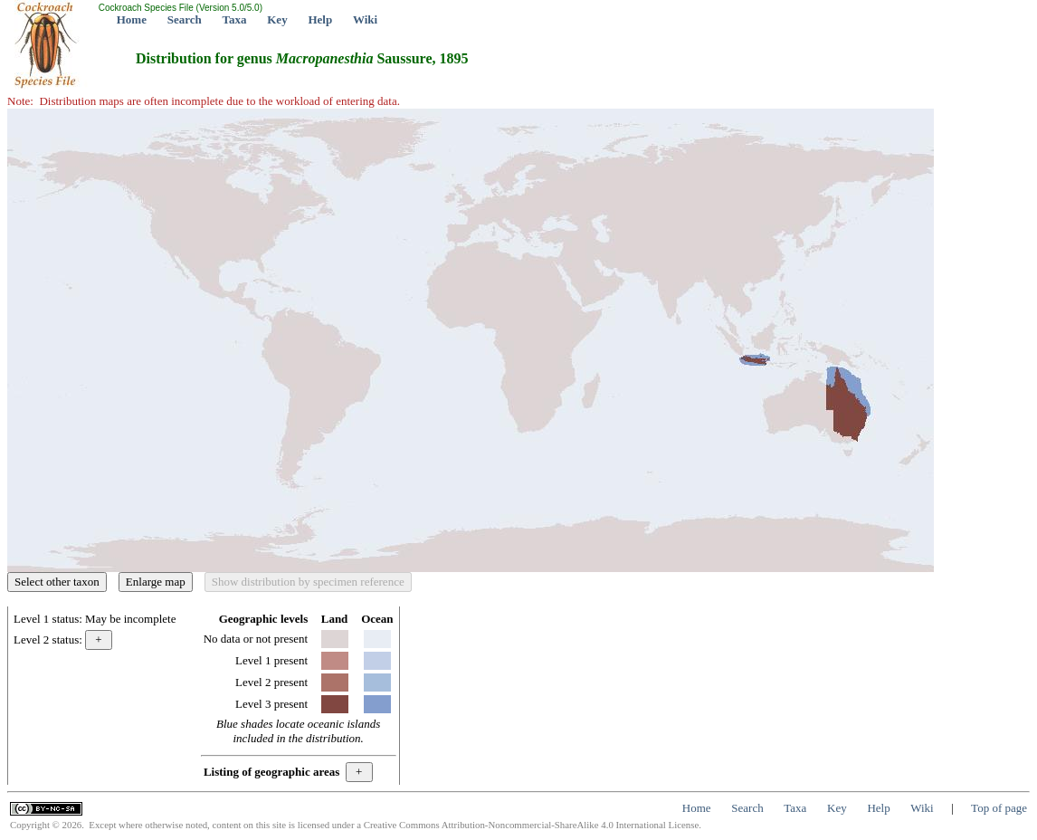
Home (132, 19)
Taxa (235, 19)
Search (184, 19)
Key (277, 19)
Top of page (999, 808)
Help (320, 19)
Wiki (365, 19)
